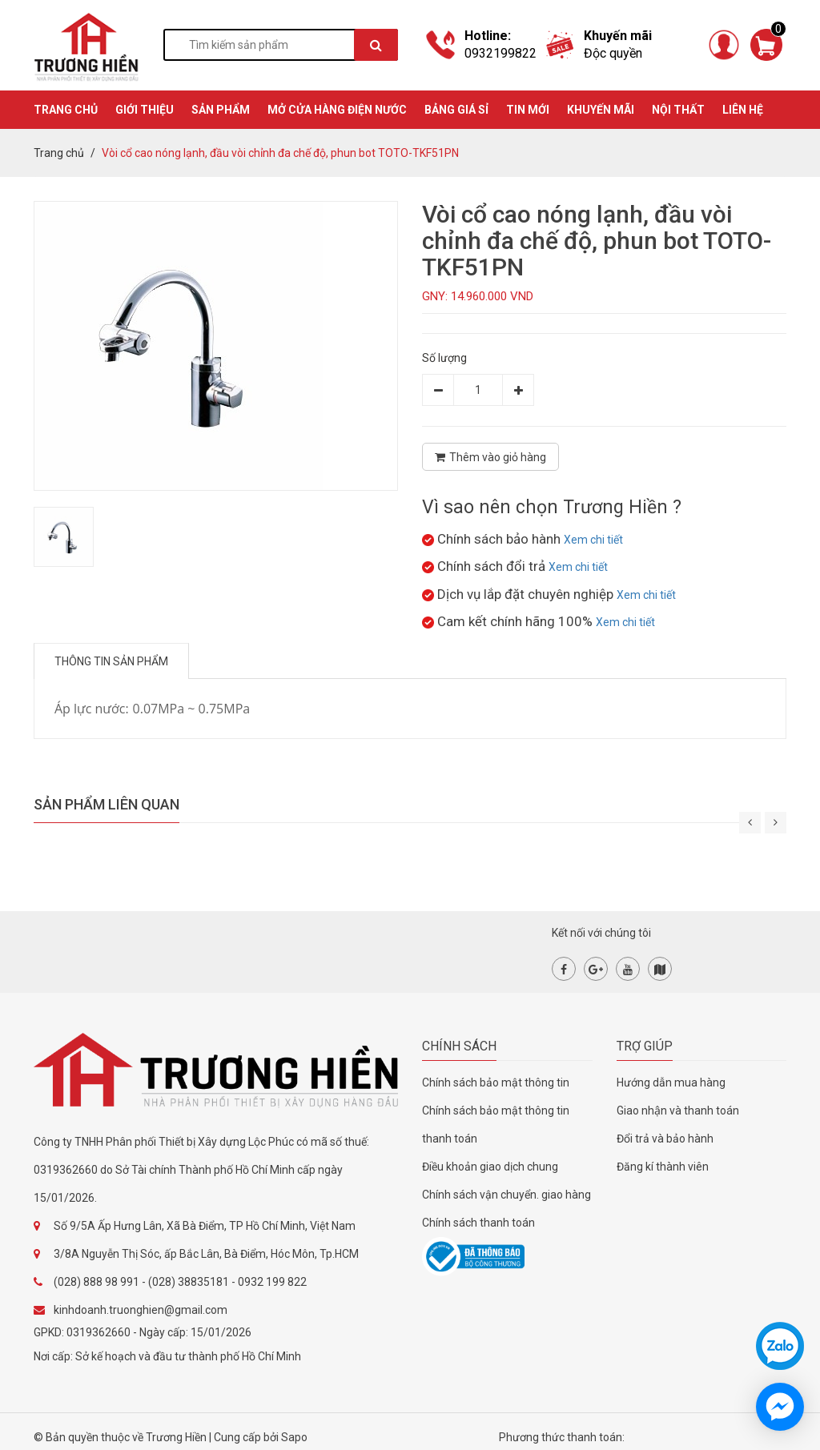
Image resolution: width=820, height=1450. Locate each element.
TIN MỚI (527, 109)
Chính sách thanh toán (478, 1222)
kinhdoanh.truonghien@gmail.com (140, 1309)
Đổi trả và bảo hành (665, 1138)
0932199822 (500, 53)
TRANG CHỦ (66, 109)
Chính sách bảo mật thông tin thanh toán (495, 1124)
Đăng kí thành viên (663, 1166)
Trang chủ (59, 153)
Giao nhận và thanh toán (678, 1110)
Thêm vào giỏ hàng (490, 457)
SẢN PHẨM (220, 109)
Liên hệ (742, 109)
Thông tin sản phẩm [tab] (111, 661)
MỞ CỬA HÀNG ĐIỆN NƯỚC (337, 109)
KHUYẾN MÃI (600, 109)
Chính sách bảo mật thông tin (495, 1082)
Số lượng (444, 357)
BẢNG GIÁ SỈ (456, 109)
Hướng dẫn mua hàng (671, 1082)
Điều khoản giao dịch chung (490, 1166)
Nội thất (678, 109)
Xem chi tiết (593, 539)
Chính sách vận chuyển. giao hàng (506, 1194)
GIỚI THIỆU (144, 109)
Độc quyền (613, 53)
